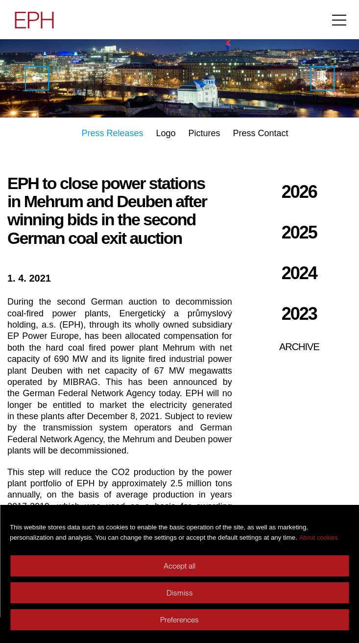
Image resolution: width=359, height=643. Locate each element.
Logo (165, 133)
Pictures (204, 133)
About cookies (318, 537)
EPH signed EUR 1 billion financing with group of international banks (322, 78)
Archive (299, 346)
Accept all (179, 566)
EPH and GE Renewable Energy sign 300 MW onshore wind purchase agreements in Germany (36, 78)
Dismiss (180, 592)
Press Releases (112, 133)
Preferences (179, 619)
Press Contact (260, 133)
